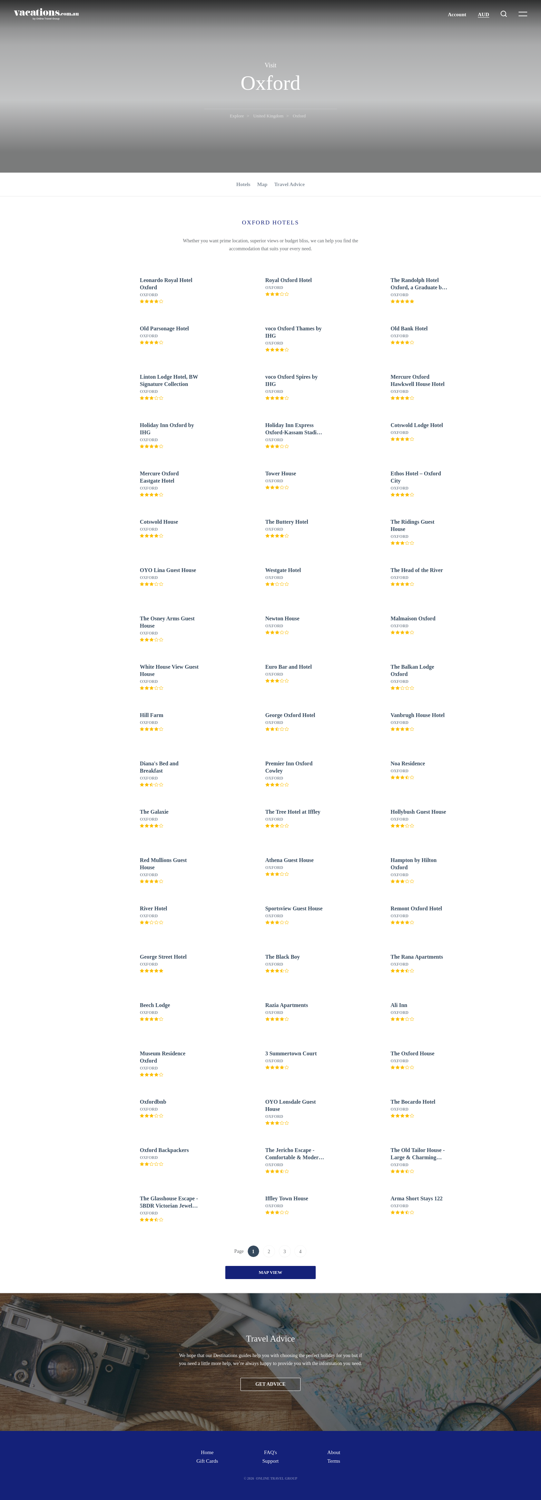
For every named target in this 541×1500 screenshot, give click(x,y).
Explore (237, 115)
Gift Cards (207, 1461)
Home (207, 1452)
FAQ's (270, 1452)
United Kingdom (268, 115)
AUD (483, 14)
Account (457, 14)
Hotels (243, 184)
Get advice (270, 1384)
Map (262, 184)
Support (270, 1461)
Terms (333, 1461)
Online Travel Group (276, 1478)
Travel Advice (289, 184)
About (334, 1452)
